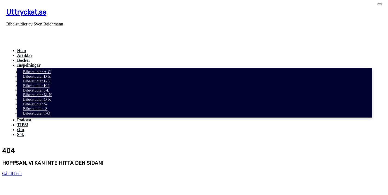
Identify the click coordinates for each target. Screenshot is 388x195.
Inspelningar (29, 65)
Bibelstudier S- (35, 104)
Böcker (23, 60)
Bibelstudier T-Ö (36, 113)
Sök (20, 134)
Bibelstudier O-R (37, 99)
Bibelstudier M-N (37, 95)
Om (20, 129)
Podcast (24, 120)
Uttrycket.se (26, 12)
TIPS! (22, 124)
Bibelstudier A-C (37, 72)
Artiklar (24, 55)
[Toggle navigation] (379, 4)
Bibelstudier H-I (36, 85)
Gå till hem (12, 173)
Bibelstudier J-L (36, 90)
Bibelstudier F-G (36, 81)
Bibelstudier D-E (37, 76)
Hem (21, 50)
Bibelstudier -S (35, 108)
